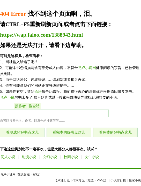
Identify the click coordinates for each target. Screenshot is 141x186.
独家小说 (135, 180)
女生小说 (92, 157)
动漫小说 (29, 157)
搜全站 (34, 106)
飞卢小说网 (87, 68)
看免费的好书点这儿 (115, 132)
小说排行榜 (118, 180)
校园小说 (71, 157)
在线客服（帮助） (29, 174)
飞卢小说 (7, 97)
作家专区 (78, 180)
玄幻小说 (50, 157)
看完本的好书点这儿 (69, 132)
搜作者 (20, 106)
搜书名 (6, 106)
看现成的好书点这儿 (22, 132)
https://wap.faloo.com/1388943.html (41, 35)
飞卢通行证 (62, 180)
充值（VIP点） (97, 180)
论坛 (38, 92)
